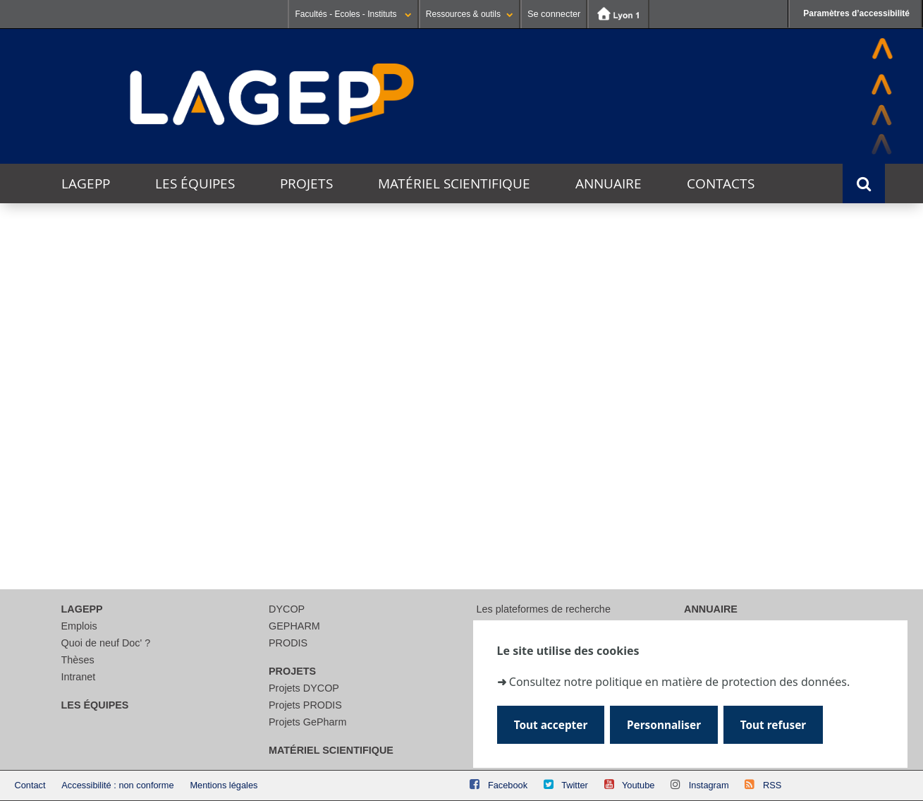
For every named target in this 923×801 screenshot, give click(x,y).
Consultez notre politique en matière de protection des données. (679, 681)
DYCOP (287, 609)
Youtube (638, 785)
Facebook (507, 785)
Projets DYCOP (304, 688)
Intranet (78, 676)
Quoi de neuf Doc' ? (106, 643)
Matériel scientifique (454, 183)
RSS (772, 785)
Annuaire (608, 183)
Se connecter (553, 13)
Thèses (77, 660)
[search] (455, 431)
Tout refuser (773, 725)
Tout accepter (551, 725)
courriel (466, 513)
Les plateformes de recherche (544, 609)
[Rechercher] (455, 465)
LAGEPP (85, 183)
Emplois (79, 626)
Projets (306, 183)
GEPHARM (294, 626)
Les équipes (195, 183)
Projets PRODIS (305, 705)
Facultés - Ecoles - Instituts (353, 14)
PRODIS (288, 643)
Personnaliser (664, 725)
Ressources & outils (469, 14)
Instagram (709, 785)
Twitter (574, 785)
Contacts (720, 183)
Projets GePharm (307, 722)
